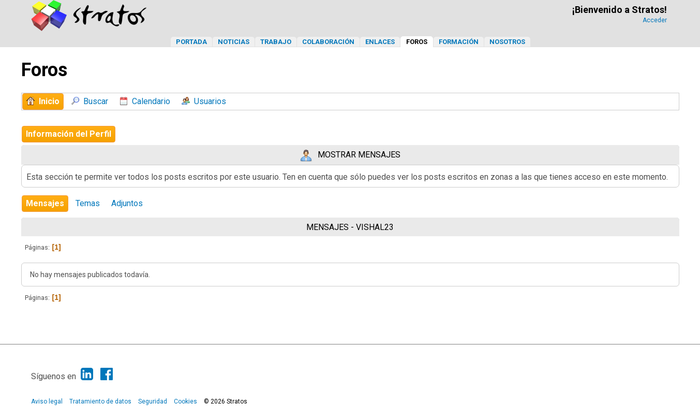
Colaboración (328, 42)
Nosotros (507, 42)
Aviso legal (47, 401)
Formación (459, 42)
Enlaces (380, 42)
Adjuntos (127, 203)
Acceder (655, 20)
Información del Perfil (68, 134)
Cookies (185, 401)
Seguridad (152, 401)
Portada (191, 42)
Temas (88, 203)
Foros (416, 42)
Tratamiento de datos (100, 401)
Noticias (233, 42)
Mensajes (45, 203)
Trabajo (275, 42)
